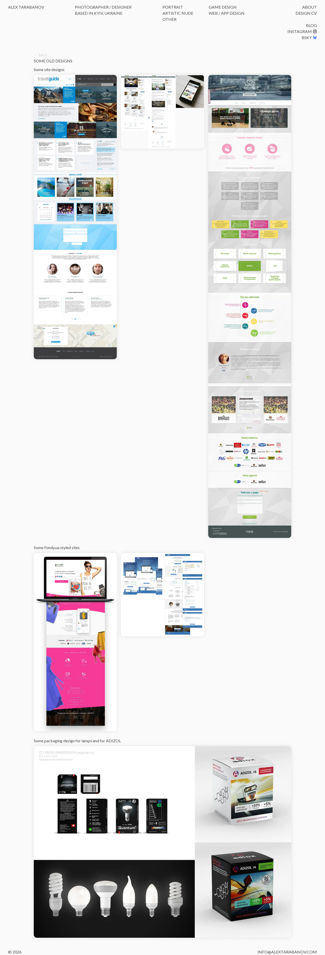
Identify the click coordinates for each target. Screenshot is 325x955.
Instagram (302, 31)
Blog (311, 25)
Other (169, 19)
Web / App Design (227, 13)
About (309, 7)
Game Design (223, 7)
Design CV (306, 13)
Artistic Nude (177, 13)
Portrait (172, 7)
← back (40, 54)
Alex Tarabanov (26, 7)
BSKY (309, 37)
